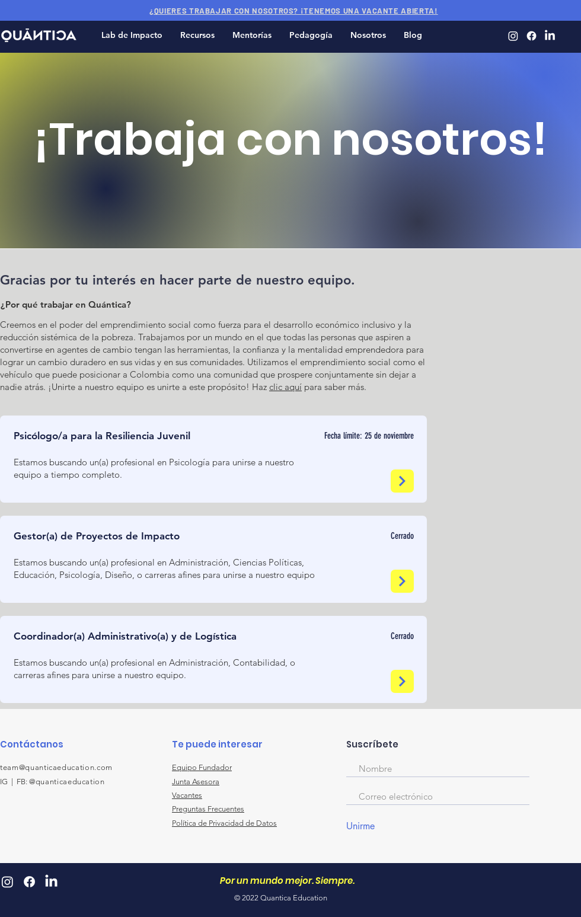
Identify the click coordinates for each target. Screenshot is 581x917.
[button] (197, 35)
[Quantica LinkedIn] (550, 36)
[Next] (402, 481)
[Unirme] (375, 826)
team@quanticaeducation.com (56, 767)
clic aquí (285, 386)
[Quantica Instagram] (513, 36)
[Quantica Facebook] (531, 36)
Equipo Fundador (202, 767)
